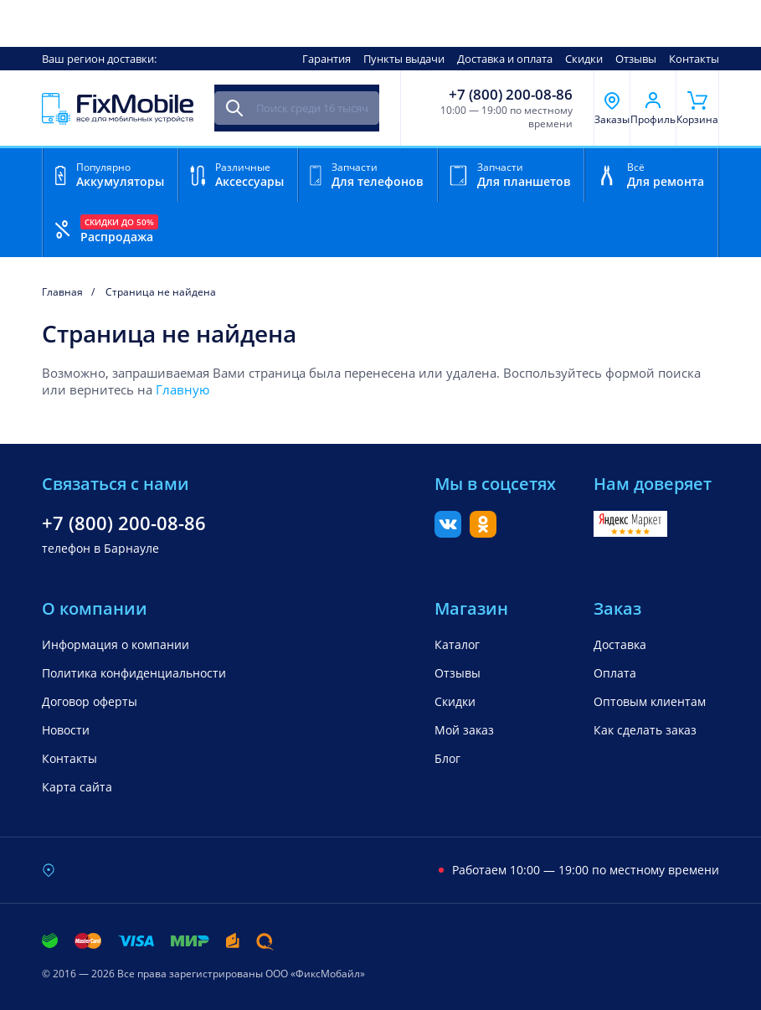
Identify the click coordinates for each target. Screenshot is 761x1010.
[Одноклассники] (483, 532)
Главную (182, 389)
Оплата (615, 673)
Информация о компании (115, 644)
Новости (66, 730)
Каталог (457, 644)
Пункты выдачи (404, 58)
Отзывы (635, 58)
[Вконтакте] (447, 532)
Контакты (694, 58)
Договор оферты (89, 701)
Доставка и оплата (505, 58)
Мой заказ (464, 730)
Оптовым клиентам (650, 701)
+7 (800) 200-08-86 (511, 94)
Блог (447, 758)
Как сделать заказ (645, 730)
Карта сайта (77, 787)
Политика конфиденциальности (134, 673)
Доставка (620, 644)
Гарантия (326, 58)
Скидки (584, 58)
